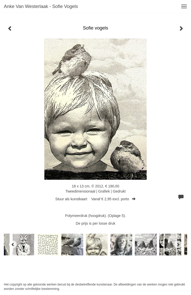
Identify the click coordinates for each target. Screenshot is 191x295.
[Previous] (13, 244)
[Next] (178, 244)
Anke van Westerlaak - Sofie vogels (41, 6)
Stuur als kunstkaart (95, 199)
